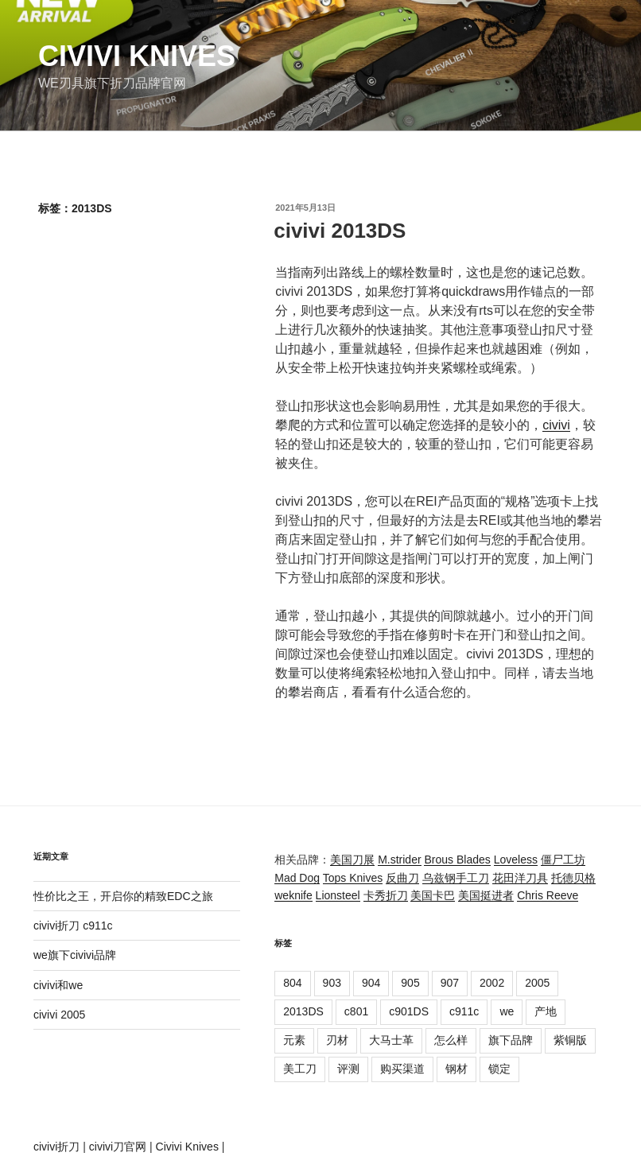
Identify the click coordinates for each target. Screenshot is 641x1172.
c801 (356, 1011)
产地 (545, 1011)
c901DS (409, 1011)
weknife (293, 895)
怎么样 (451, 1040)
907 (450, 982)
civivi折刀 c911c (73, 925)
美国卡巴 (432, 895)
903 (332, 982)
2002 (492, 982)
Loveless (516, 859)
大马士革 (391, 1040)
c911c (464, 1011)
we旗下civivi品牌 (74, 955)
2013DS (303, 1011)
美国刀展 (352, 859)
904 (371, 982)
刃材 (337, 1040)
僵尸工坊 (563, 859)
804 (292, 982)
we (506, 1011)
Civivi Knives (136, 56)
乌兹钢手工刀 (455, 877)
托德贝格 (573, 877)
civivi (556, 425)
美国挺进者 (486, 895)
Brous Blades (457, 859)
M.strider (399, 859)
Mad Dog (297, 877)
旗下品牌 (510, 1040)
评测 (348, 1068)
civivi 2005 (59, 1014)
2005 (537, 982)
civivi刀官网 (117, 1146)
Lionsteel (338, 895)
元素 (294, 1040)
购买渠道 (402, 1068)
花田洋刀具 (520, 877)
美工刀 (300, 1068)
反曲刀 (402, 877)
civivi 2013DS (340, 231)
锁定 (499, 1068)
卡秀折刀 (385, 895)
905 (410, 982)
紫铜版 (570, 1040)
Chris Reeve (547, 895)
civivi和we (58, 985)
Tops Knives (353, 877)
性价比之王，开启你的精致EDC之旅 (123, 896)
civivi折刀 (56, 1146)
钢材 (456, 1068)
